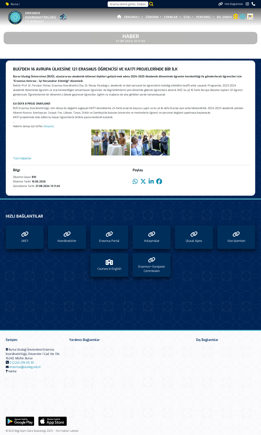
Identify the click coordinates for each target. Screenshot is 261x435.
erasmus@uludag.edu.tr (25, 367)
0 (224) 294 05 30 (22, 363)
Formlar (171, 17)
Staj (187, 17)
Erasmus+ (132, 17)
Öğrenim (152, 17)
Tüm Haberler (22, 158)
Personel (204, 17)
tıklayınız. (49, 126)
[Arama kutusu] (128, 4)
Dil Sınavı (224, 17)
